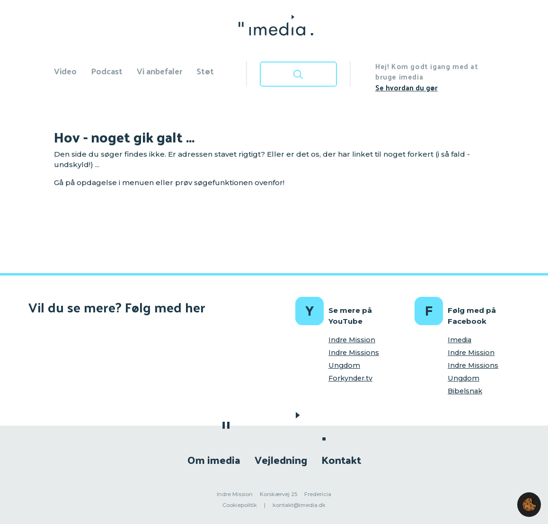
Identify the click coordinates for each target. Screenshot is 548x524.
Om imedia (213, 459)
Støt (205, 70)
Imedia (459, 340)
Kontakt (341, 459)
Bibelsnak (465, 391)
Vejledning (281, 459)
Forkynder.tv (350, 378)
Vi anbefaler (159, 70)
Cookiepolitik (239, 505)
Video (65, 70)
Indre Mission (351, 340)
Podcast (107, 70)
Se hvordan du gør (406, 87)
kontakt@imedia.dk (299, 505)
